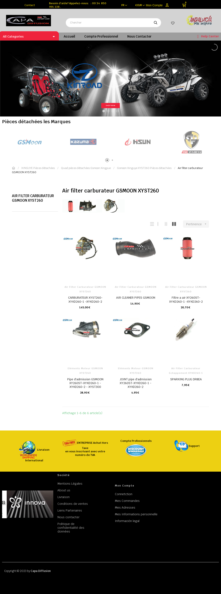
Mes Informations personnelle (136, 514)
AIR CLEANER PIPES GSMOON (135, 298)
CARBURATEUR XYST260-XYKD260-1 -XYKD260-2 (85, 299)
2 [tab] (113, 161)
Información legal (127, 521)
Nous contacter (68, 517)
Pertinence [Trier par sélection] (197, 224)
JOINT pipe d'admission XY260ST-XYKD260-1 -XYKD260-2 (136, 383)
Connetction (123, 494)
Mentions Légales (69, 483)
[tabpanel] (29, 142)
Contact (30, 5)
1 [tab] (107, 161)
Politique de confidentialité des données (70, 527)
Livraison (63, 497)
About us (63, 490)
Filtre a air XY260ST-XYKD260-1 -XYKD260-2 (186, 299)
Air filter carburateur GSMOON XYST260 (33, 198)
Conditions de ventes (72, 504)
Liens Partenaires (69, 510)
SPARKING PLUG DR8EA (186, 379)
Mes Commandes (127, 501)
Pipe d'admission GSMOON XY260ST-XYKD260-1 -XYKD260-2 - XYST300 (85, 383)
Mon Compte (154, 5)
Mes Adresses (125, 507)
